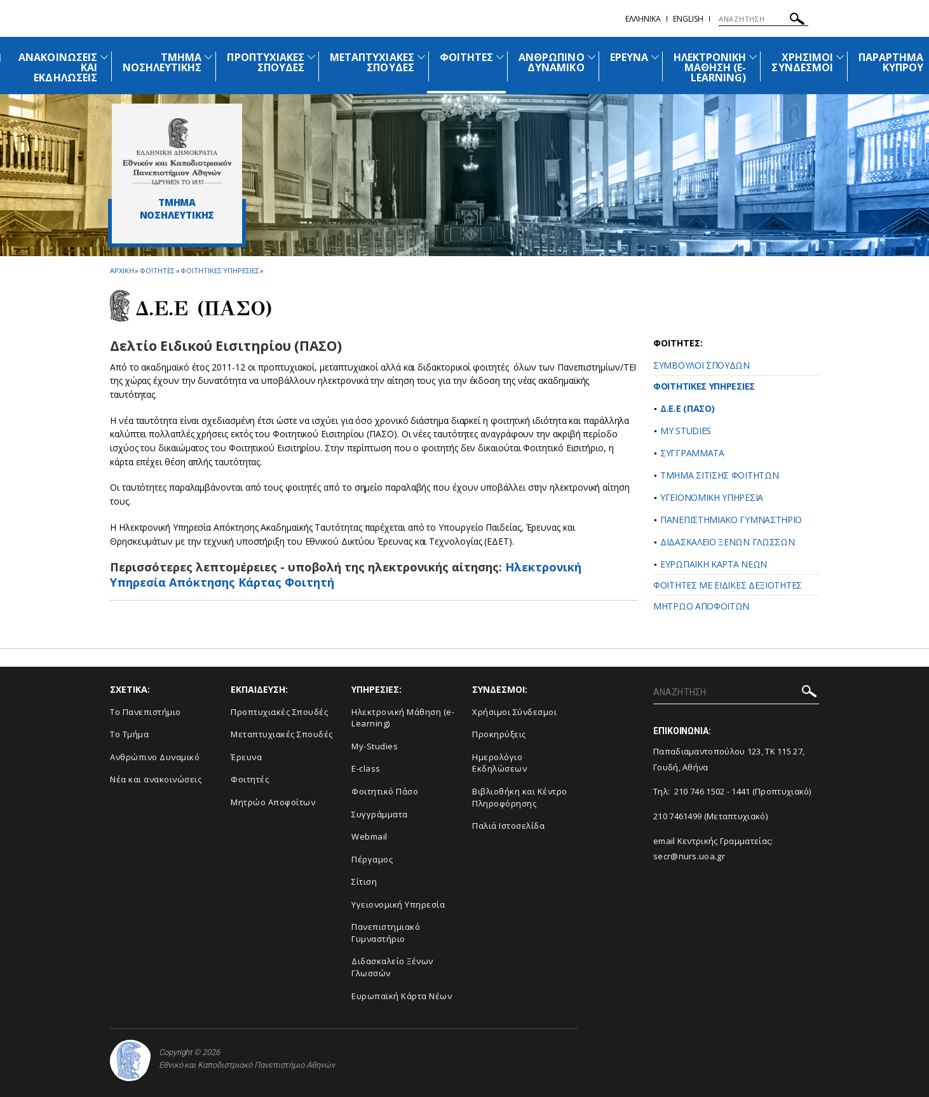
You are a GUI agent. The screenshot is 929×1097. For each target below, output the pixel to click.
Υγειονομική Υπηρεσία (398, 904)
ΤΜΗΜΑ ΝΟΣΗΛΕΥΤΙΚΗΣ (162, 62)
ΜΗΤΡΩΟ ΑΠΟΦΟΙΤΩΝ (701, 606)
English (688, 18)
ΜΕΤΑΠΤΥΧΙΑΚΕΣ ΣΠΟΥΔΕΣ (372, 62)
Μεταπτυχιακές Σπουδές (282, 734)
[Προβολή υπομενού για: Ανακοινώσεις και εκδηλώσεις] (104, 57)
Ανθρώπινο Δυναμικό (155, 757)
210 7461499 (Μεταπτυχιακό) (710, 816)
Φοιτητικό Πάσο (384, 791)
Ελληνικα (643, 18)
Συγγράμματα (379, 814)
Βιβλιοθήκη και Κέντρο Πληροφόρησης (519, 797)
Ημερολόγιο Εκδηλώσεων (499, 763)
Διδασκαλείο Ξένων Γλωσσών (392, 967)
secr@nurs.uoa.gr (689, 856)
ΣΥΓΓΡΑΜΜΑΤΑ (692, 453)
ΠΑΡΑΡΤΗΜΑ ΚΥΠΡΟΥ (890, 62)
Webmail (369, 836)
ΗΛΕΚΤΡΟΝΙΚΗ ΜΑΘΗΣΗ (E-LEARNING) (710, 67)
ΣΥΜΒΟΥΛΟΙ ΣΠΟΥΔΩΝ (701, 365)
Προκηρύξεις (499, 734)
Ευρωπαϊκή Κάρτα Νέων (401, 996)
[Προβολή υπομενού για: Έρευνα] (655, 57)
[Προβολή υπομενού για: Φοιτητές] (500, 57)
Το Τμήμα (129, 734)
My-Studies (374, 746)
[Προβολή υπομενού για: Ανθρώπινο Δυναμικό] (592, 57)
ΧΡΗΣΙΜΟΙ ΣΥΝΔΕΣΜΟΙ (801, 62)
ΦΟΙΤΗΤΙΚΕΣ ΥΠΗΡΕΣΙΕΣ (704, 386)
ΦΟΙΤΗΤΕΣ (466, 57)
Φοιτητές (250, 779)
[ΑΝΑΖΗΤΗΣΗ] (763, 19)
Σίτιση (364, 881)
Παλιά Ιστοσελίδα (508, 825)
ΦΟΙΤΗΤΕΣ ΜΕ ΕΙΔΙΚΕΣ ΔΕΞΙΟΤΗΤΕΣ (727, 585)
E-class (366, 768)
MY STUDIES (685, 431)
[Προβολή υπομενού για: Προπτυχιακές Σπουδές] (311, 57)
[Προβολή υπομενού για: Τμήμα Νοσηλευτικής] (208, 57)
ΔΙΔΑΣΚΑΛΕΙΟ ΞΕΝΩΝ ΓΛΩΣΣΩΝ (727, 542)
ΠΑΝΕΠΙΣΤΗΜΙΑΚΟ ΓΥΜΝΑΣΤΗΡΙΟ (731, 520)
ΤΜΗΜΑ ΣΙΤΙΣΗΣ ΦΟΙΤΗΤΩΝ (719, 475)
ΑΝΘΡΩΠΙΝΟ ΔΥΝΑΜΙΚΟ (551, 62)
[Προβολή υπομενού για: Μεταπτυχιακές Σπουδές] (421, 57)
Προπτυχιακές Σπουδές (279, 712)
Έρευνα (246, 757)
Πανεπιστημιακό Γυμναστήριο (385, 932)
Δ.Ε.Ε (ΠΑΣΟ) (687, 408)
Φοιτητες (157, 270)
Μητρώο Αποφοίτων (273, 802)
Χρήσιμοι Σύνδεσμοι (514, 712)
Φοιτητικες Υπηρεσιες (219, 270)
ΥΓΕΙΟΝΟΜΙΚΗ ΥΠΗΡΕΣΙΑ (711, 497)
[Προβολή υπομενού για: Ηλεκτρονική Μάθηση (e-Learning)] (753, 57)
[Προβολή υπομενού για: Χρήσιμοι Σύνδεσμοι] (840, 57)
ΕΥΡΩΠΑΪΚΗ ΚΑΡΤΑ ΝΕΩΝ (713, 564)
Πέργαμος (372, 859)
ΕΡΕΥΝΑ (629, 57)
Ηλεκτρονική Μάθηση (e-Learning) (402, 718)
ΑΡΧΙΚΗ (121, 270)
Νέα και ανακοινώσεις (155, 779)
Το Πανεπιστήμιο (145, 712)
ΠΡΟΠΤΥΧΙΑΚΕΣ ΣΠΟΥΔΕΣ (265, 62)
